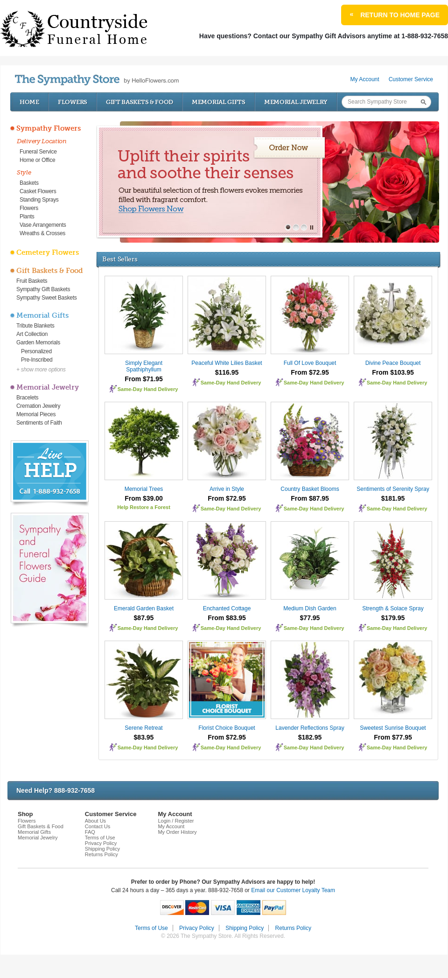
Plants (27, 216)
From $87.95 (310, 498)
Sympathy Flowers (48, 128)
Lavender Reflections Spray (309, 728)
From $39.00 (144, 498)
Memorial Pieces (36, 414)
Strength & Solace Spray (392, 608)
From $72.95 (310, 372)
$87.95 (144, 618)
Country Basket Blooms (309, 489)
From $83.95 (227, 618)
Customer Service (411, 79)
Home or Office (37, 160)
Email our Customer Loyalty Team (293, 890)
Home (29, 101)
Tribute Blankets (35, 325)
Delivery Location (42, 141)
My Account (364, 79)
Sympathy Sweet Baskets (46, 297)
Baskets (29, 183)
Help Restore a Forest (143, 507)
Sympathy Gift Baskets (43, 289)
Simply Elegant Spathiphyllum (143, 366)
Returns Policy (101, 854)
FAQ (90, 832)
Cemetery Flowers (47, 252)
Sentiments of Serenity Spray (393, 489)
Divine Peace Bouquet (393, 363)
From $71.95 (144, 379)
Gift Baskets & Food (139, 101)
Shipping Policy (102, 849)
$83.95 (144, 737)
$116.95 (227, 372)
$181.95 (393, 498)
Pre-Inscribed (36, 359)
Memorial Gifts (218, 101)
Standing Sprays (39, 199)
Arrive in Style (227, 489)
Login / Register (176, 821)
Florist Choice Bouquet (226, 728)
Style (24, 172)
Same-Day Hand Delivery (148, 389)
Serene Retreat (143, 728)
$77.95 (310, 618)
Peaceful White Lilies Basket (226, 363)
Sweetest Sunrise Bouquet (393, 728)
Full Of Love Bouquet (310, 363)
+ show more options (40, 369)
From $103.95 (393, 372)
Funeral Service (38, 151)
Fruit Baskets (31, 281)
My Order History (177, 832)
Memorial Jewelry (296, 101)
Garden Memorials (38, 342)
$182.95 (310, 737)
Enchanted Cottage (227, 608)
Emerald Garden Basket (144, 608)
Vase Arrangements (43, 225)
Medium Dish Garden (309, 608)
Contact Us (97, 826)
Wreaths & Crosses (42, 233)
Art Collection (32, 334)
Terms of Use (100, 837)
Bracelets (27, 397)
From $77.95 (393, 737)
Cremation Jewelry (38, 406)
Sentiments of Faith (39, 422)
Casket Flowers (38, 191)
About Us (95, 821)
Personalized (36, 351)
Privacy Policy (101, 843)
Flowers (72, 101)
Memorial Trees (144, 489)
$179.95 (393, 618)
